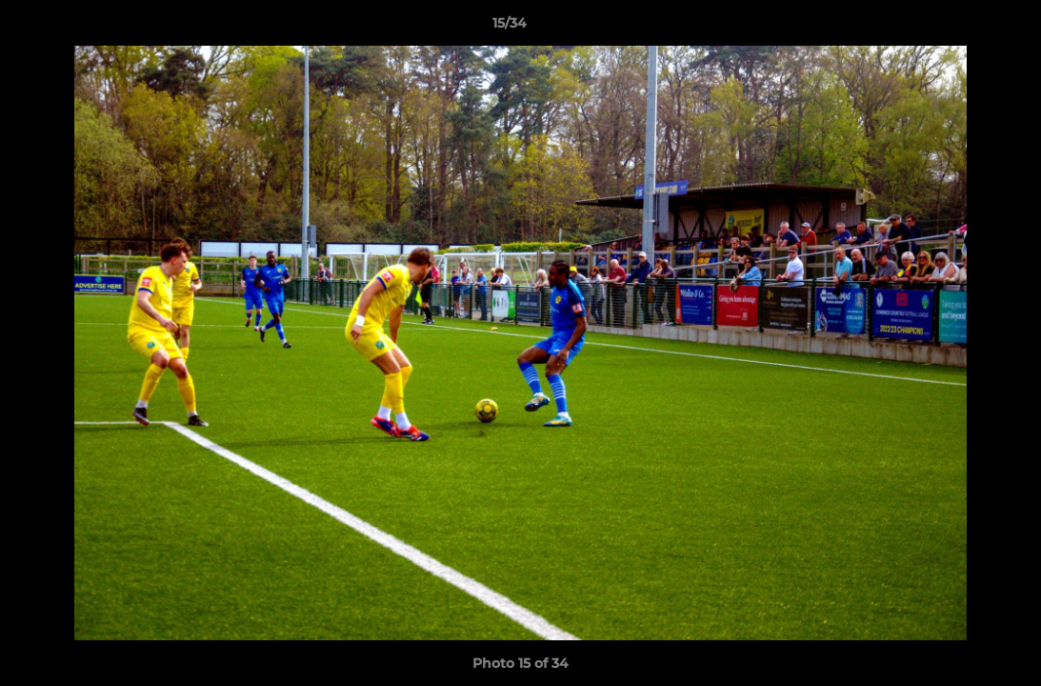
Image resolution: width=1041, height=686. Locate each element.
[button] (961, 27)
